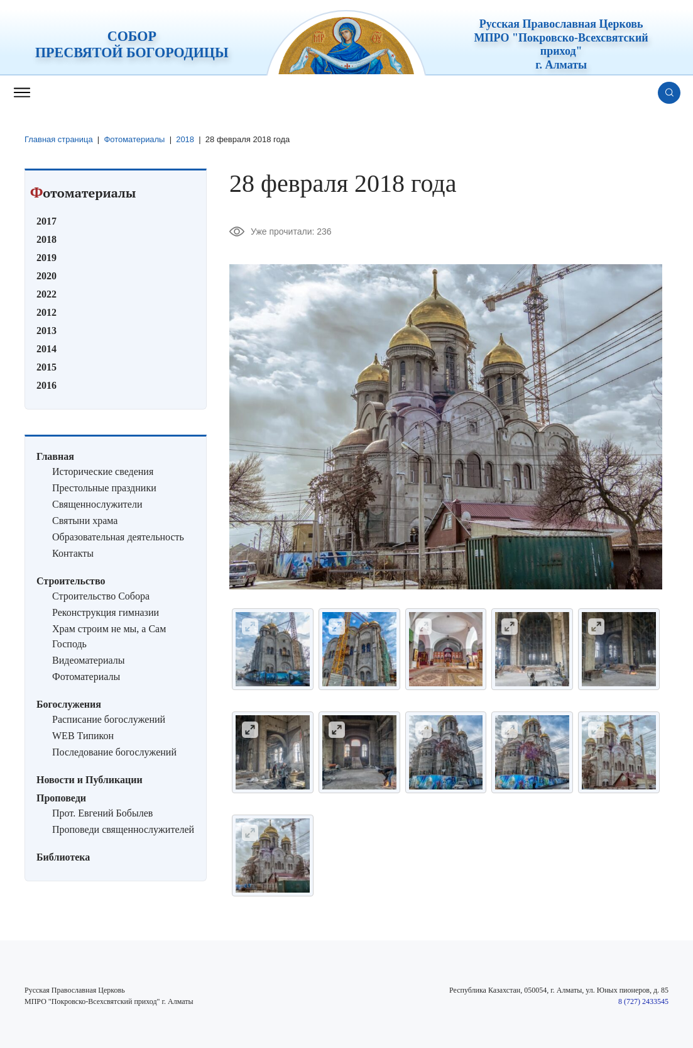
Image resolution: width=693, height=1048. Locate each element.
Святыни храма (84, 520)
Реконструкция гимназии (105, 611)
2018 (186, 139)
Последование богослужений (114, 751)
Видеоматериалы (88, 659)
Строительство (70, 580)
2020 (46, 275)
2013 (46, 330)
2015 (46, 366)
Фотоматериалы (134, 139)
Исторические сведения (102, 470)
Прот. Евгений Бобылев (102, 812)
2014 (46, 348)
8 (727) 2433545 (643, 1000)
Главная (55, 455)
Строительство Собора (101, 595)
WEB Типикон (83, 735)
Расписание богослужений (108, 718)
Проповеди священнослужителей (123, 828)
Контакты (73, 552)
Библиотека (63, 856)
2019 (46, 257)
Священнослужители (97, 503)
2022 (46, 293)
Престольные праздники (104, 487)
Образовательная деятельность (118, 536)
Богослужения (68, 703)
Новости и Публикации (89, 779)
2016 (46, 384)
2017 (46, 220)
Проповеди (61, 797)
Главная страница (59, 139)
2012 (46, 311)
